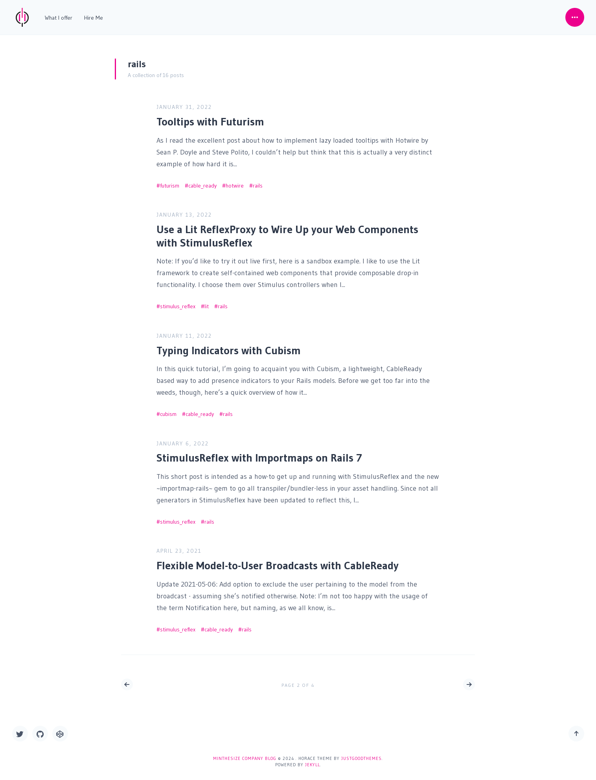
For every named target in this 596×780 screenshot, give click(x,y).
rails (258, 182)
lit (206, 303)
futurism (169, 182)
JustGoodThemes (361, 758)
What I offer (58, 17)
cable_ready (202, 182)
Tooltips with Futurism (210, 118)
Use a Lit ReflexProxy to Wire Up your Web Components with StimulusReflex (287, 233)
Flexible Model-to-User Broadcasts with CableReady (277, 562)
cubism (168, 411)
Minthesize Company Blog (244, 758)
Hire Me (93, 17)
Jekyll (312, 764)
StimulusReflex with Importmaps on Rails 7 (259, 455)
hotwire (235, 182)
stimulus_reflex (177, 303)
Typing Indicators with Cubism (228, 347)
